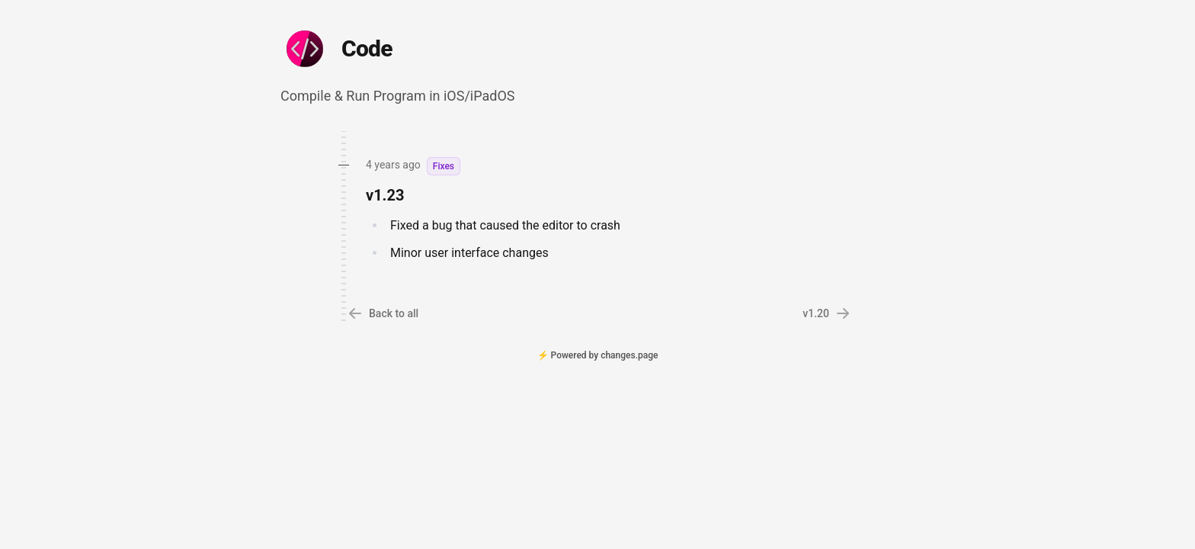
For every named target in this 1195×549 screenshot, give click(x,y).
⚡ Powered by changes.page (597, 355)
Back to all (383, 313)
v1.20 (827, 313)
